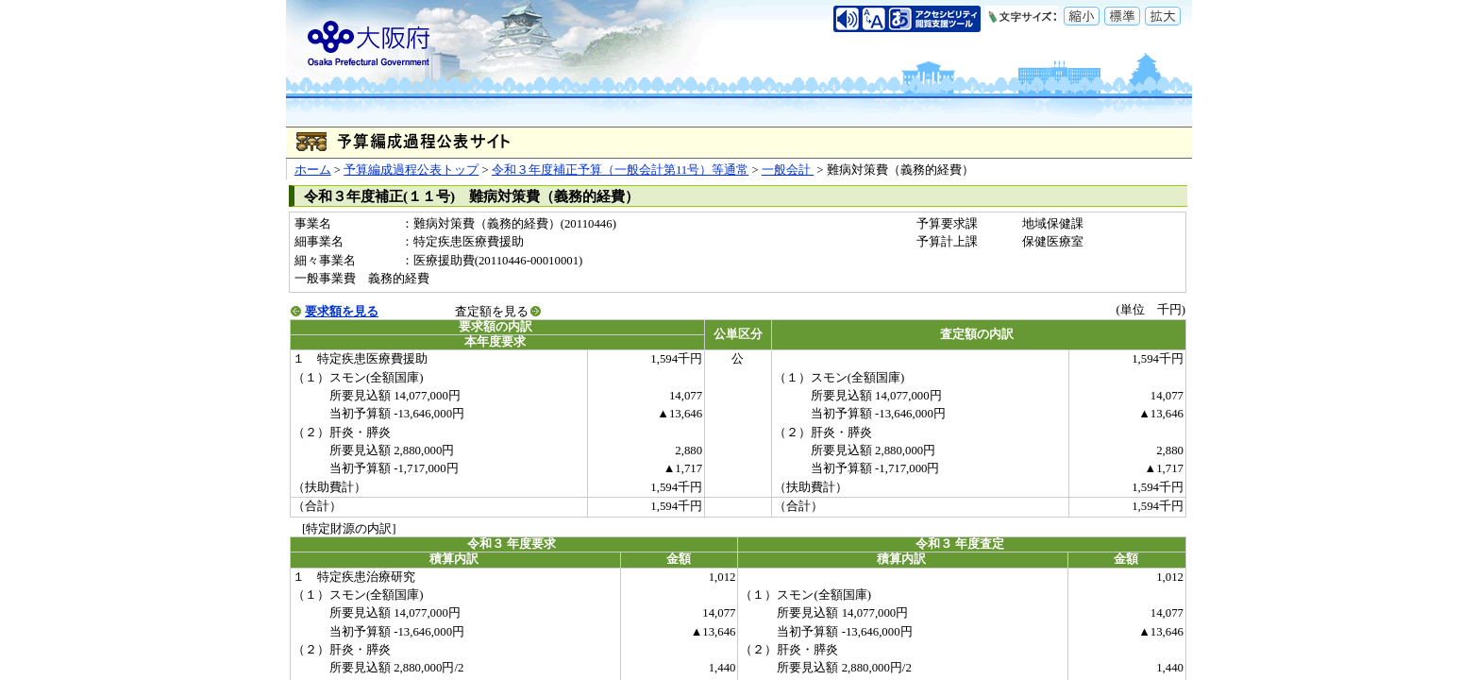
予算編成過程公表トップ (411, 170)
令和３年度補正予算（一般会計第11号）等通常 (620, 170)
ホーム (312, 170)
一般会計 (788, 170)
